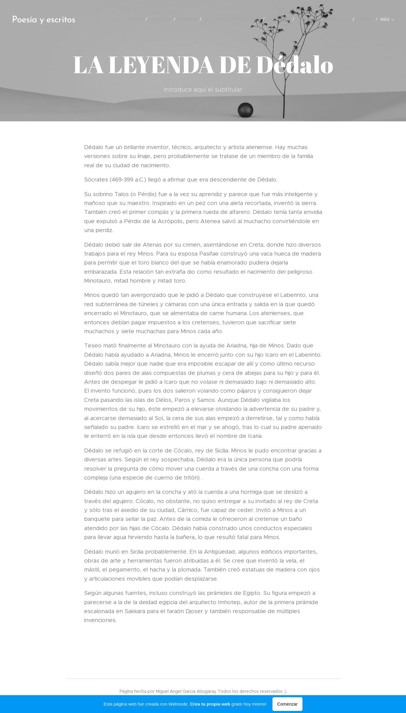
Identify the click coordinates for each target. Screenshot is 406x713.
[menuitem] (138, 19)
